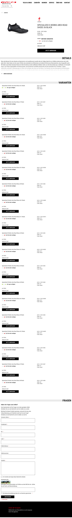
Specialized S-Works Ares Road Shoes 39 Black (13, 151)
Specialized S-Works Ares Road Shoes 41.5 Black (13, 217)
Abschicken (7, 497)
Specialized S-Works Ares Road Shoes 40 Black (13, 184)
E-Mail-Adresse (4, 446)
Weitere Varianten (47, 39)
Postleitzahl (4, 425)
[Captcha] (18, 490)
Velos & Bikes (27, 3)
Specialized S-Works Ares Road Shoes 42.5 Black (13, 250)
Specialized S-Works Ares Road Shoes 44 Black (13, 283)
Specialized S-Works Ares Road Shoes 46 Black (13, 348)
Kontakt (67, 3)
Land (2, 439)
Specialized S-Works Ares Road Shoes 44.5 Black (13, 299)
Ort (1, 432)
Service (51, 3)
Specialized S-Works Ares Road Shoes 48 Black (13, 381)
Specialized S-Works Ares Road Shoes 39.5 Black (13, 168)
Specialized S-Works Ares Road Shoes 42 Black (13, 233)
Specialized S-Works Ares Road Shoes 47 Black (13, 365)
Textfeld (3, 461)
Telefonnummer (4, 454)
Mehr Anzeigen (8, 74)
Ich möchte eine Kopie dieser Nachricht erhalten (14, 477)
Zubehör (36, 3)
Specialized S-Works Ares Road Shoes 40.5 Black (13, 201)
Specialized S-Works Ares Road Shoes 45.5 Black (13, 332)
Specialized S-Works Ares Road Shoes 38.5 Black (13, 135)
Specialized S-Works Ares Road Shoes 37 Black (13, 102)
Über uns (59, 3)
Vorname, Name (5, 418)
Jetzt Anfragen (50, 51)
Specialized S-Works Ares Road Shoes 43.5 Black (13, 86)
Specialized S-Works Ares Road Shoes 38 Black (13, 119)
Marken (44, 3)
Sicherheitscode (4, 480)
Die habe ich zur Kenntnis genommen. (17, 494)
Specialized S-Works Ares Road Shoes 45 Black (13, 315)
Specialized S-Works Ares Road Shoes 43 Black (13, 266)
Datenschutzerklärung (10, 494)
